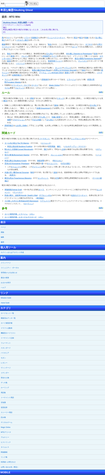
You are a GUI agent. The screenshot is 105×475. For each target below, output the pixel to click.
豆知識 (3, 402)
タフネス (88, 44)
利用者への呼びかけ (8, 462)
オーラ (41, 190)
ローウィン (28, 204)
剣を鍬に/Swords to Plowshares (79, 54)
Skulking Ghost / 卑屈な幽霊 (15, 22)
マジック (8, 79)
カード (75, 47)
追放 (95, 54)
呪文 (76, 38)
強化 (83, 70)
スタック (60, 98)
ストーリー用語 (6, 412)
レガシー (4, 363)
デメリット (36, 167)
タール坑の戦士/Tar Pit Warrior (17, 143)
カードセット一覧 (7, 313)
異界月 (12, 175)
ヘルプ (3, 287)
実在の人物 (5, 378)
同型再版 (51, 146)
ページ (3, 227)
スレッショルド (57, 155)
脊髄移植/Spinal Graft (13, 190)
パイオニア (5, 353)
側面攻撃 (40, 161)
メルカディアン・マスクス (74, 146)
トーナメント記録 (7, 338)
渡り (68, 73)
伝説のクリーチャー (79, 195)
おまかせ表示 (6, 283)
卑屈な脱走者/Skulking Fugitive (19, 146)
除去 (50, 44)
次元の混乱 (65, 163)
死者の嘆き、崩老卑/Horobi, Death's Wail (21, 195)
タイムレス (5, 447)
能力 (81, 38)
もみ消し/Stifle (21, 125)
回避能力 (34, 38)
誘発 (32, 98)
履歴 (2, 242)
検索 (26, 2)
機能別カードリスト (8, 333)
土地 (63, 149)
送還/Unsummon (43, 108)
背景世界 (4, 407)
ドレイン (24, 56)
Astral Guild (5, 303)
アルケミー (5, 437)
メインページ (6, 263)
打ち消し (42, 117)
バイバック (20, 63)
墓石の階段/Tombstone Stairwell (87, 59)
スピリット (19, 88)
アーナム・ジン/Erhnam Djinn (51, 73)
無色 (32, 172)
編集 (101, 92)
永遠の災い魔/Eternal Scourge (17, 172)
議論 (2, 232)
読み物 (3, 417)
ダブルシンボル (45, 195)
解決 (5, 101)
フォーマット (6, 343)
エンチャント (43, 178)
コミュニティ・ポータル (10, 268)
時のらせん (57, 161)
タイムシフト (52, 163)
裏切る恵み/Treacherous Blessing (18, 178)
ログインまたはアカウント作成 (12, 252)
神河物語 (40, 198)
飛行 (45, 149)
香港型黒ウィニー (55, 61)
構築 (3, 44)
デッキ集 (4, 383)
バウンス (67, 68)
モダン (3, 358)
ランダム (33, 4)
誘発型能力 (9, 125)
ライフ (54, 56)
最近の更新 (5, 278)
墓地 (12, 56)
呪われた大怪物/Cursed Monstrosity (19, 149)
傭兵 (59, 146)
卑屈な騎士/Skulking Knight (16, 161)
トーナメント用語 (7, 397)
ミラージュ (71, 79)
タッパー (58, 68)
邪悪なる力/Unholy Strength (65, 70)
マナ (8, 38)
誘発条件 (45, 79)
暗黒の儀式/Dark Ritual (41, 70)
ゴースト (34, 85)
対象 (86, 38)
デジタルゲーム (6, 422)
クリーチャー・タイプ (20, 85)
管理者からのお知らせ (9, 273)
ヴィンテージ (6, 368)
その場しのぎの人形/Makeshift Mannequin (21, 201)
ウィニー (50, 38)
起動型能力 (16, 75)
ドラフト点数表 (6, 328)
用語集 (3, 393)
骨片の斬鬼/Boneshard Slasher (17, 155)
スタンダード (6, 348)
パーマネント (44, 139)
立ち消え (49, 54)
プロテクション (19, 120)
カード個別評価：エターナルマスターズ (21, 217)
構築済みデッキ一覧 (8, 318)
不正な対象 (36, 120)
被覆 (9, 120)
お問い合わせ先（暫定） (10, 467)
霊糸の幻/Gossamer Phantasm (17, 163)
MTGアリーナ (6, 432)
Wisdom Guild (6, 298)
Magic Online (54, 85)
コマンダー (5, 373)
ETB (57, 178)
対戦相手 (46, 56)
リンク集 (4, 457)
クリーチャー (59, 38)
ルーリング (5, 387)
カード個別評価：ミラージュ (16, 214)
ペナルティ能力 (22, 40)
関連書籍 (4, 452)
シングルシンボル (78, 139)
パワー (27, 38)
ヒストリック (6, 442)
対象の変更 (56, 117)
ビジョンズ (45, 143)
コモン (32, 214)
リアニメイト (45, 201)
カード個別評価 (6, 323)
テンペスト (82, 61)
